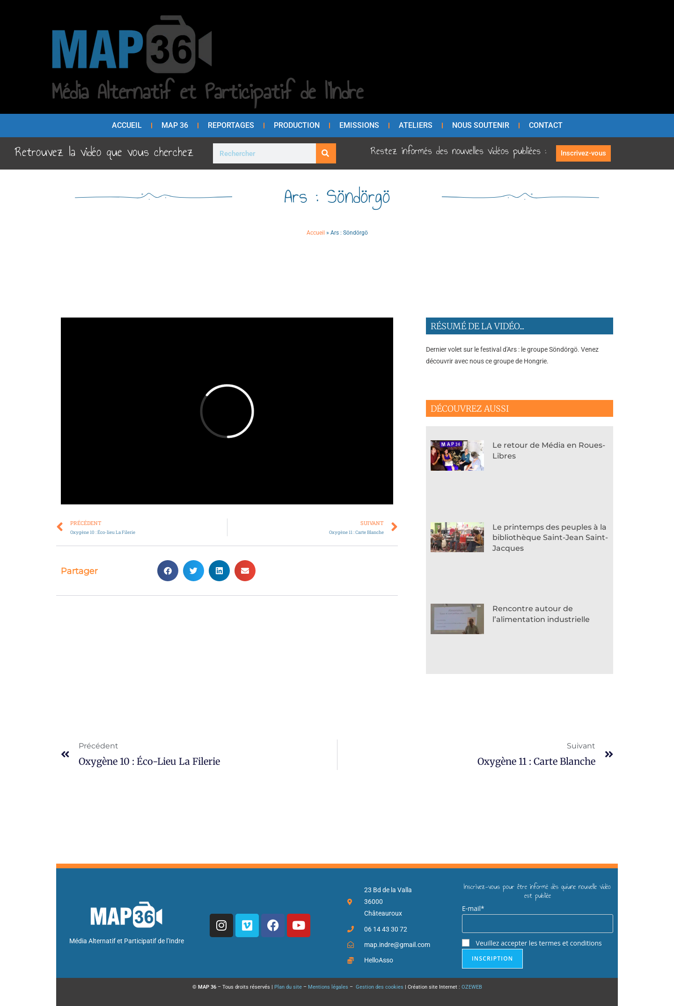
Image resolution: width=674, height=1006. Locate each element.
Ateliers (415, 125)
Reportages (231, 125)
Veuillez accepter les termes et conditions (532, 943)
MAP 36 (174, 125)
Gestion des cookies (378, 987)
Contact (546, 125)
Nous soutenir (480, 125)
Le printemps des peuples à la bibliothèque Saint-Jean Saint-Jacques (550, 538)
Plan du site (288, 987)
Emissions (359, 125)
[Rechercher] (326, 153)
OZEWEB (472, 987)
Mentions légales (328, 987)
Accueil (127, 125)
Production (297, 125)
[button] (167, 570)
